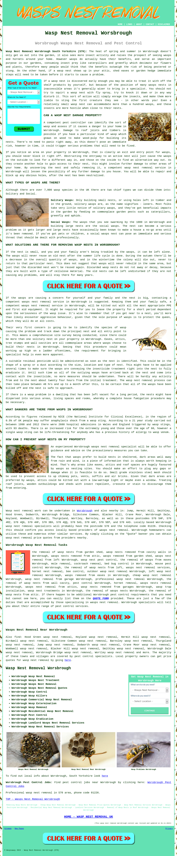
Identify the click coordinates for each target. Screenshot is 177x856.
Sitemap (7, 829)
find (17, 637)
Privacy (169, 829)
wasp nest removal (113, 571)
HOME (120, 24)
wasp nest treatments (44, 590)
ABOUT (139, 24)
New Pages (19, 829)
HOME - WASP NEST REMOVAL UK (88, 816)
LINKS (129, 24)
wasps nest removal (113, 530)
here (68, 660)
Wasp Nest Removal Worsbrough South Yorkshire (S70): (46, 51)
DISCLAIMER (164, 24)
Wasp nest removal (19, 510)
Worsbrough (84, 510)
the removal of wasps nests (107, 590)
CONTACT (150, 24)
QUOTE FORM (101, 598)
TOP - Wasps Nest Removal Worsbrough (33, 799)
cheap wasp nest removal (152, 575)
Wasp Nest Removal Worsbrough (38, 668)
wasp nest (58, 81)
